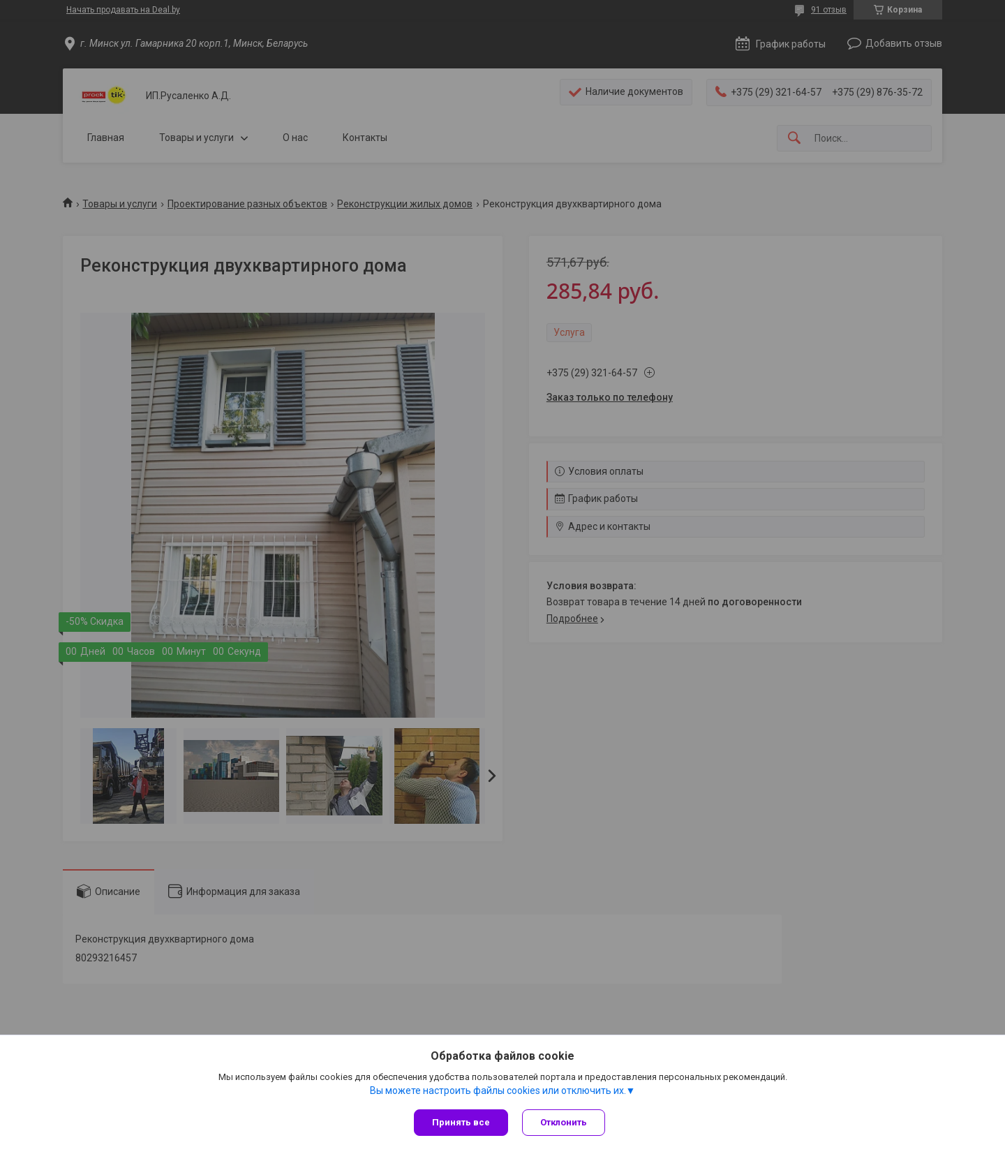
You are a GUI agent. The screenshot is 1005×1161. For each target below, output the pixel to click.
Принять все (461, 1122)
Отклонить (563, 1122)
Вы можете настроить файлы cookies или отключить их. (498, 1090)
